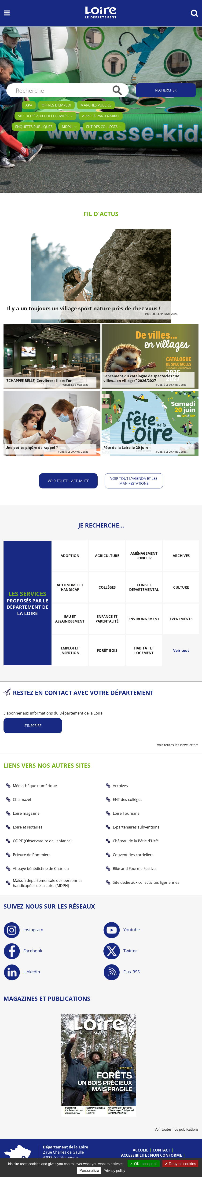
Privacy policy (114, 1171)
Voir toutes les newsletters (177, 745)
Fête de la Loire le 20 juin (125, 447)
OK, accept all (143, 1164)
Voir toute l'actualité (68, 480)
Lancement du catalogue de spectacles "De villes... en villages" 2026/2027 (141, 378)
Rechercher (165, 90)
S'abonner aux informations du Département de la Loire (53, 713)
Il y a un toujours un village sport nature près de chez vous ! (83, 308)
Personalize (89, 1171)
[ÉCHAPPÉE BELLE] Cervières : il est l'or (38, 380)
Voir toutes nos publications (176, 1129)
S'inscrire (32, 725)
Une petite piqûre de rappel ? (31, 447)
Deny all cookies (180, 1164)
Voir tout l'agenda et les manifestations (133, 481)
